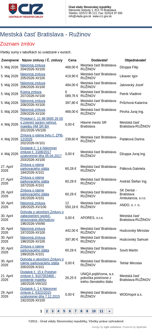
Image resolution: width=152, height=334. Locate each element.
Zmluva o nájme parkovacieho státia (34, 167)
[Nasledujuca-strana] (109, 311)
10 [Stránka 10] (94, 311)
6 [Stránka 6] (70, 311)
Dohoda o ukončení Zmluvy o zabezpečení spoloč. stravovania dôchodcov (42, 216)
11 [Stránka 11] (101, 311)
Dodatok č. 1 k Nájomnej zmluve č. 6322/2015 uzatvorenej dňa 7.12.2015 (40, 292)
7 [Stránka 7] (76, 311)
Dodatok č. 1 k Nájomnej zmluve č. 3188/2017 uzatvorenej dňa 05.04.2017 (41, 152)
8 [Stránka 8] (82, 311)
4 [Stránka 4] (58, 311)
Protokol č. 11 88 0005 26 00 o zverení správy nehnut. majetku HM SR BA (41, 122)
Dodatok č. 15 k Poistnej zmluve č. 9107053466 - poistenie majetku (38, 276)
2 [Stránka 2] (47, 311)
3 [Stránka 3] (53, 311)
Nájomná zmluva (32, 65)
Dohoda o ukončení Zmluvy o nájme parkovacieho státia (42, 261)
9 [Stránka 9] (87, 311)
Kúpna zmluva (30, 92)
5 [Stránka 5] (64, 311)
